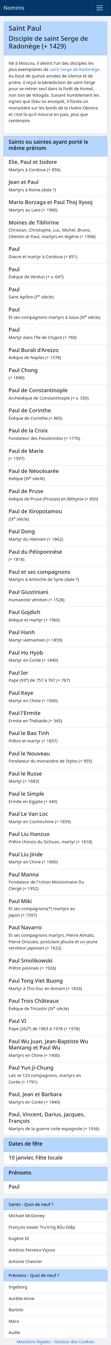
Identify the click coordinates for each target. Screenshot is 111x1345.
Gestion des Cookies (74, 1341)
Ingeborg (18, 1287)
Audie (14, 1332)
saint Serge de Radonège (74, 69)
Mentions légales (34, 1341)
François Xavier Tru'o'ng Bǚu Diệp (42, 1227)
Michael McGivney (27, 1215)
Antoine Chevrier (25, 1261)
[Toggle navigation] (99, 7)
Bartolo (16, 1309)
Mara (14, 1321)
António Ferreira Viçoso (32, 1250)
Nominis (14, 7)
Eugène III (19, 1238)
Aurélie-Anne (21, 1298)
